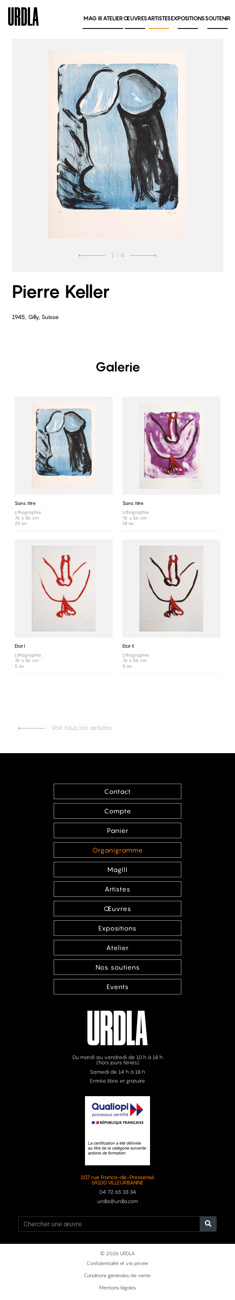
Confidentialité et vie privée (117, 1263)
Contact (117, 791)
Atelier (113, 18)
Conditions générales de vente (117, 1275)
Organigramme (117, 850)
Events (118, 987)
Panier (117, 830)
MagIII (117, 869)
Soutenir (218, 18)
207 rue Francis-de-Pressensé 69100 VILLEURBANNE (117, 1180)
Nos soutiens (118, 967)
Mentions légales (117, 1288)
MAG (92, 18)
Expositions (188, 18)
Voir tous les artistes (65, 727)
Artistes (159, 18)
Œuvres (135, 18)
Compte (117, 811)
